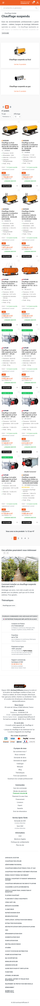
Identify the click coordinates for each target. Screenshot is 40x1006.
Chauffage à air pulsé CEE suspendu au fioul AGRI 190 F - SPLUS (29, 415)
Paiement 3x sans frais (20, 796)
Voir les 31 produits (20, 91)
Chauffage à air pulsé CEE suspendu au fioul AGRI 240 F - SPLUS (9, 479)
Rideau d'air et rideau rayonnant (15, 875)
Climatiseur (8, 909)
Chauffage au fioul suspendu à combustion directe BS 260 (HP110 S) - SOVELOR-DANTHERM (30, 146)
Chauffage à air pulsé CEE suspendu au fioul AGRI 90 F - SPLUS (9, 352)
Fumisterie (7, 972)
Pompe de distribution (11, 955)
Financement (20, 799)
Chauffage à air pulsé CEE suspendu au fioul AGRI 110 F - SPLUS (29, 352)
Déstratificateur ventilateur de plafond (18, 927)
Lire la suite (5, 33)
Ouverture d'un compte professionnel (20, 779)
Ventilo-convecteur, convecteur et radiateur (16, 891)
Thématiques (20, 773)
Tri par (4, 114)
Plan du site (20, 845)
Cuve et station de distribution (15, 951)
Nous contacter (20, 754)
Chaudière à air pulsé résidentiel (15, 887)
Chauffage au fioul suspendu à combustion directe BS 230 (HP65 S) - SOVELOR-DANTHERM (10, 145)
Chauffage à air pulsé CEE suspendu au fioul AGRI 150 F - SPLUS (9, 415)
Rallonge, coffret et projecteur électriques (15, 979)
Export (20, 805)
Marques (20, 767)
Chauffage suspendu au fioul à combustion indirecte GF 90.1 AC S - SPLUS (30, 284)
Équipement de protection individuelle (17, 984)
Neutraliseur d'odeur (11, 944)
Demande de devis (20, 757)
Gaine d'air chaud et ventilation (15, 968)
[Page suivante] (28, 538)
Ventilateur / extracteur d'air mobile (17, 920)
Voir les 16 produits (20, 64)
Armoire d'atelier (9, 965)
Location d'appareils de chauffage (19, 732)
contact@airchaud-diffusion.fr (22, 715)
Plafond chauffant (10, 895)
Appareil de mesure (10, 976)
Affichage (17, 114)
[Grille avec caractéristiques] (7, 107)
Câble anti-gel (9, 902)
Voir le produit (7, 186)
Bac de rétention (9, 958)
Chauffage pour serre (9, 605)
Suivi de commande (20, 788)
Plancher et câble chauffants (14, 899)
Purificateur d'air (10, 941)
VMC (5, 930)
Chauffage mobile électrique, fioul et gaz (19, 868)
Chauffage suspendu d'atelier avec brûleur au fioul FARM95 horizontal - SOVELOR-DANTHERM (30, 480)
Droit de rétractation (20, 811)
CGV (20, 836)
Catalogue (20, 764)
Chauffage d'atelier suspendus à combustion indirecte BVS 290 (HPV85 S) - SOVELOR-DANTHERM (29, 215)
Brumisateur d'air (10, 916)
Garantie (20, 808)
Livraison (20, 802)
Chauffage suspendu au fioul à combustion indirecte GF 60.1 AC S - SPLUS (10, 284)
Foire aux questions (20, 776)
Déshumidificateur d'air (12, 934)
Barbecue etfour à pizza (8, 991)
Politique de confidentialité (20, 842)
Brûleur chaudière (10, 906)
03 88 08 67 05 (16, 664)
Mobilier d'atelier (10, 962)
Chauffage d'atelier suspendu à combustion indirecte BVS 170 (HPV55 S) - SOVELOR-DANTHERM (10, 215)
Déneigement (8, 987)
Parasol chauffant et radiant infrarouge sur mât (19, 879)
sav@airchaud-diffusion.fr (26, 717)
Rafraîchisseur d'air (11, 913)
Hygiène (6, 948)
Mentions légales (20, 839)
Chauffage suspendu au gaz (20, 86)
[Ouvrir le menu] (3, 3)
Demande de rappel (20, 761)
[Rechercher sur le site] (18, 8)
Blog (20, 770)
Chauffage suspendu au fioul (20, 60)
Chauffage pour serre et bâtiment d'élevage (19, 872)
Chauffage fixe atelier (11, 861)
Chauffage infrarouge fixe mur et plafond (19, 883)
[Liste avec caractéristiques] (10, 107)
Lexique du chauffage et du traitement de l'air (19, 730)
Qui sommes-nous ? (20, 751)
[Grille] (3, 107)
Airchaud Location (10, 858)
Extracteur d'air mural (12, 923)
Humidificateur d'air (11, 937)
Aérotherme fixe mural (12, 865)
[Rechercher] (36, 8)
